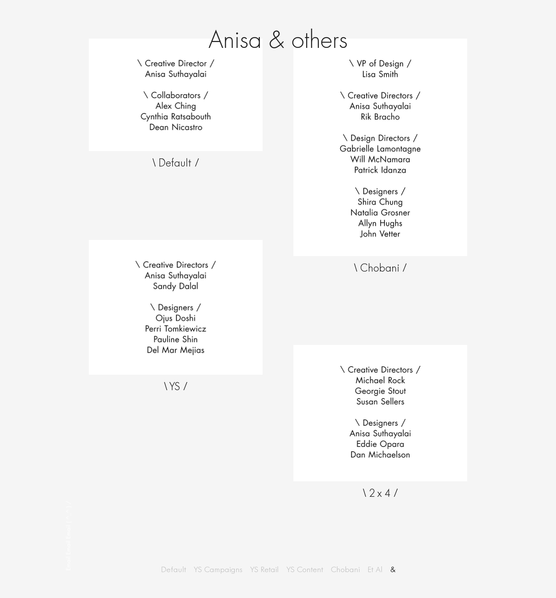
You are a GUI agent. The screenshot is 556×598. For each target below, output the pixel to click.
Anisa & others (278, 39)
